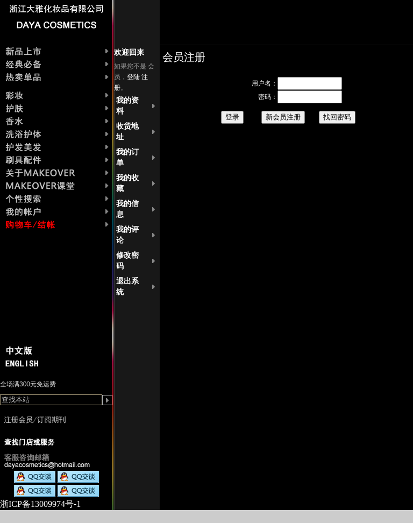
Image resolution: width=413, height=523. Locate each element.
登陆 (133, 77)
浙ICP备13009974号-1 (40, 503)
